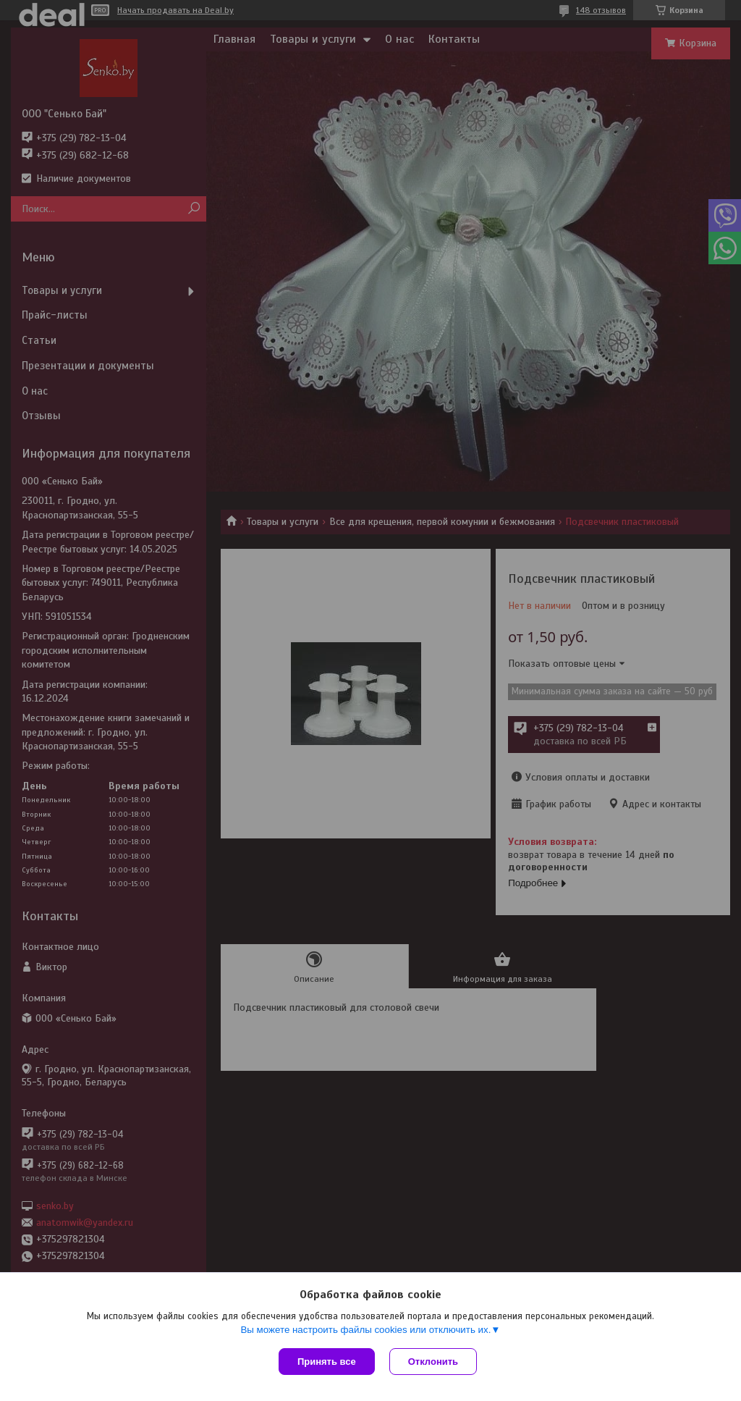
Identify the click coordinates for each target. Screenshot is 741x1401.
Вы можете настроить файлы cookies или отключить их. (365, 1329)
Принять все (326, 1361)
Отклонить (433, 1361)
